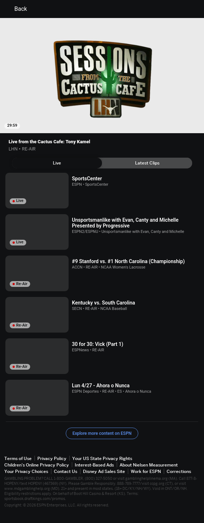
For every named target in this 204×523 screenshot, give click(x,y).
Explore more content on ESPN (102, 433)
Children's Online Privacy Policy (36, 465)
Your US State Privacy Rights (102, 458)
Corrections (179, 471)
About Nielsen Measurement (149, 465)
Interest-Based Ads (94, 465)
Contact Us (65, 471)
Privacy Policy (51, 458)
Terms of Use (18, 458)
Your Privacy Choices (26, 471)
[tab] (57, 163)
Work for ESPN (146, 471)
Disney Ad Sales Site (104, 471)
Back (16, 9)
